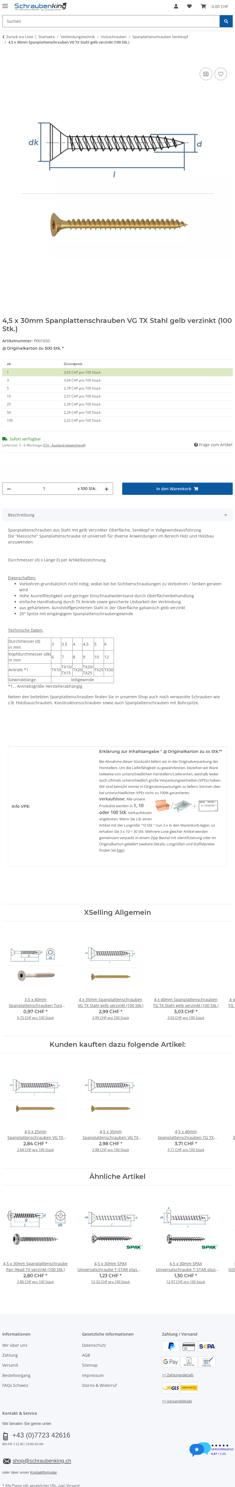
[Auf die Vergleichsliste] (206, 74)
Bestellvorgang (16, 1354)
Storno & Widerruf (99, 1364)
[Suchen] (226, 21)
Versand (10, 1344)
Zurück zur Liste (19, 36)
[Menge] (44, 468)
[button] (176, 6)
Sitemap (90, 1344)
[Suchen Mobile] (111, 21)
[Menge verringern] (9, 468)
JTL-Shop (207, 1479)
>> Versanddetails (177, 1380)
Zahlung (10, 1334)
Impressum (93, 1354)
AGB (86, 1334)
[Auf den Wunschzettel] (220, 74)
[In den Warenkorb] (6, 60)
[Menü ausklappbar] (5, 3)
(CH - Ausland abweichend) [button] (64, 445)
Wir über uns (14, 1324)
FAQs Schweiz (15, 1364)
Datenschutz (94, 1324)
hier (120, 829)
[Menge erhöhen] (106, 468)
